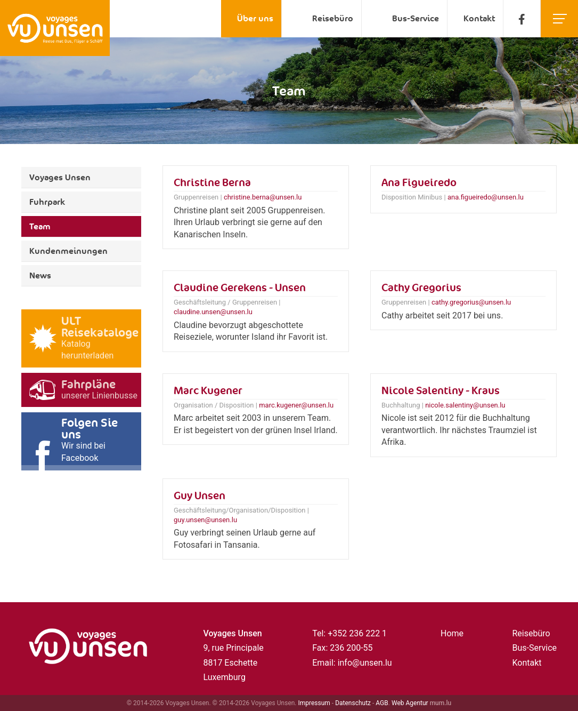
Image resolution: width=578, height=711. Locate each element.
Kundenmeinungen (68, 251)
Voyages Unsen (60, 177)
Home (452, 633)
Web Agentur (410, 703)
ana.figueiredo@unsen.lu (485, 197)
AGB (382, 703)
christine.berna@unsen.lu (263, 197)
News (40, 275)
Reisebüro (332, 18)
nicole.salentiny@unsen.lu (465, 405)
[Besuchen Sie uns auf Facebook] (521, 18)
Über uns (255, 18)
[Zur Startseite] (55, 28)
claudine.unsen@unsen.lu (213, 312)
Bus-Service (415, 18)
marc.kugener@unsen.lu (296, 405)
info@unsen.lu (365, 663)
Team (40, 226)
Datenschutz (353, 703)
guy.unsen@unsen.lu (205, 520)
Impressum (314, 703)
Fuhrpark (47, 201)
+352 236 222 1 (357, 633)
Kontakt (479, 18)
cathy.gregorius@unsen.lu (471, 302)
